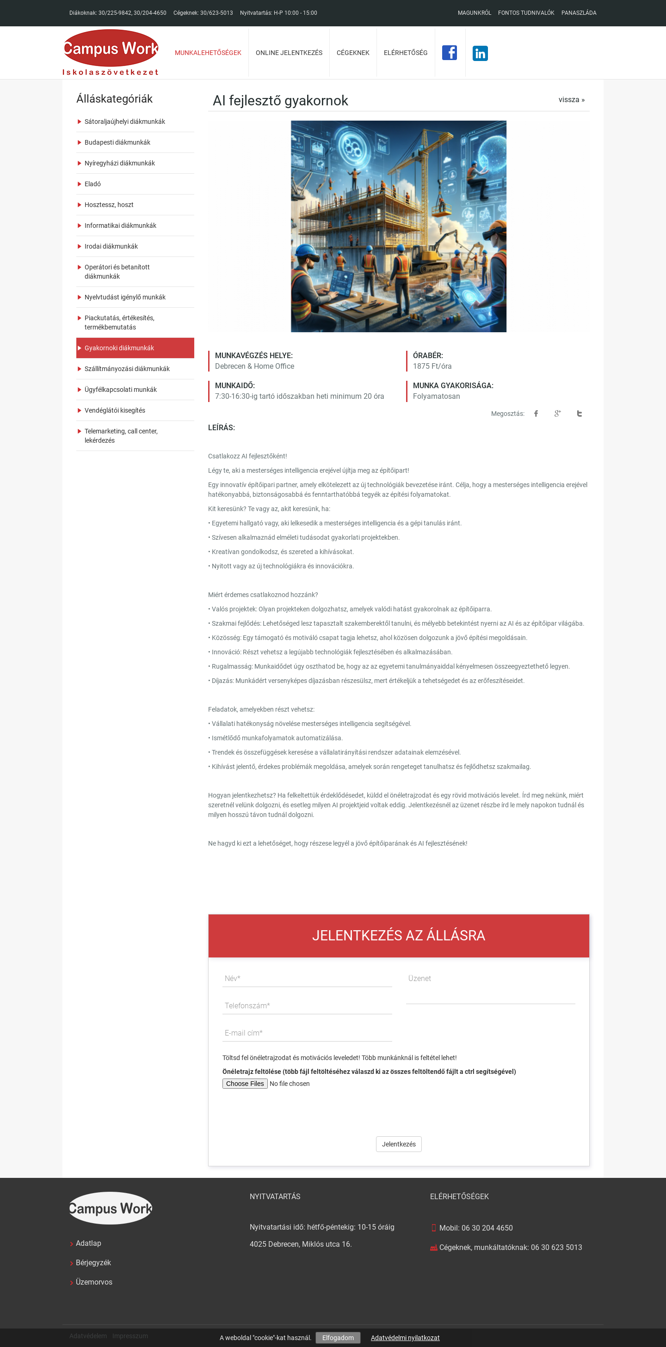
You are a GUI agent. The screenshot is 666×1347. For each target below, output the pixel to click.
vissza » (572, 99)
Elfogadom (338, 1337)
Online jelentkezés (289, 52)
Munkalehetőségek (208, 52)
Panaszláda (579, 13)
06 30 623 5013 (556, 1247)
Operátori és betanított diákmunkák (117, 271)
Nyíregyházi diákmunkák (120, 163)
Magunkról (474, 13)
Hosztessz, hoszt (109, 204)
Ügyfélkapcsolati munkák (121, 389)
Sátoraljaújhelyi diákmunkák (125, 121)
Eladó (93, 184)
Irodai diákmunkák (111, 246)
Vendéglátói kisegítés (115, 410)
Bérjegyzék (93, 1262)
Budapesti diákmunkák (117, 142)
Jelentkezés (399, 1144)
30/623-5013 (216, 13)
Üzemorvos (94, 1282)
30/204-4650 (150, 13)
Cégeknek (353, 52)
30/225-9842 (115, 13)
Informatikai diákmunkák (120, 225)
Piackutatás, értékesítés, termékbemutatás (119, 322)
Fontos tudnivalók (526, 13)
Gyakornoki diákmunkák (119, 348)
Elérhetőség (406, 52)
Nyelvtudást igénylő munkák (125, 297)
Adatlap (88, 1243)
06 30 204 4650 (487, 1228)
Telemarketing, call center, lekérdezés (121, 435)
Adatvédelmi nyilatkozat (405, 1337)
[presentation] (399, 1109)
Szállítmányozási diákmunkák (127, 368)
